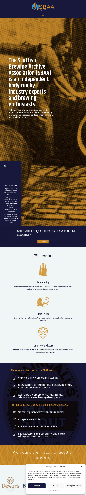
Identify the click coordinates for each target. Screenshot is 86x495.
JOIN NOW (43, 241)
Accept (37, 486)
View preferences (74, 486)
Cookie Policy (54, 491)
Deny (55, 486)
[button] (81, 467)
